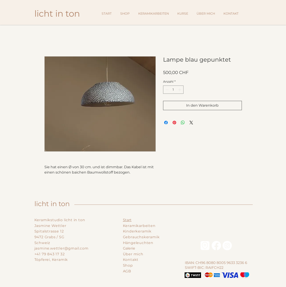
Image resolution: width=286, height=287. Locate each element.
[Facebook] (216, 245)
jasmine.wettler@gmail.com (61, 248)
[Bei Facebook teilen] (166, 122)
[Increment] (180, 90)
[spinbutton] (173, 90)
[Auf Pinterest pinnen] (174, 122)
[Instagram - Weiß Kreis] (227, 245)
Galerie (129, 248)
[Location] (205, 245)
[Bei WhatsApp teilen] (182, 122)
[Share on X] (191, 122)
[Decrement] (166, 90)
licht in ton (52, 204)
